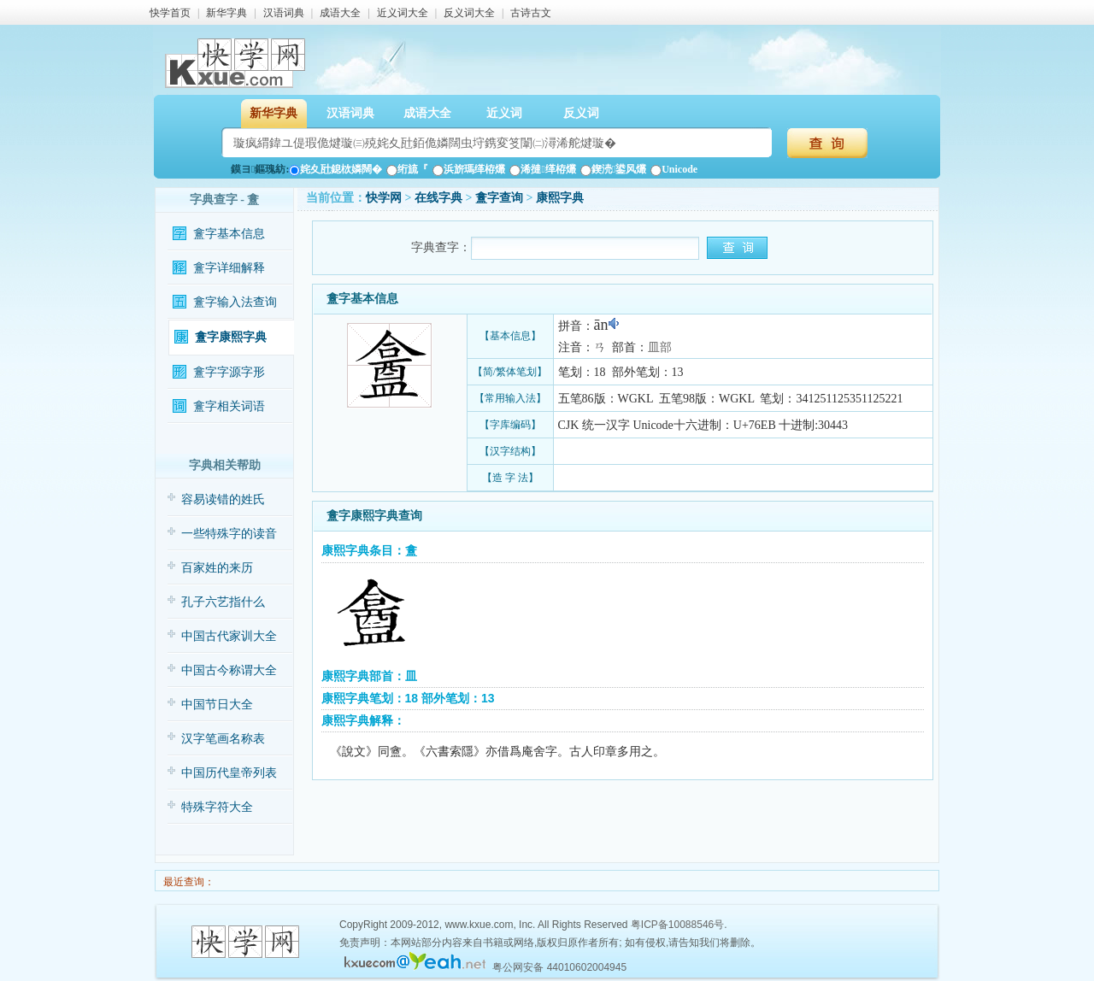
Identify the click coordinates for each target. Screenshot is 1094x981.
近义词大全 (402, 13)
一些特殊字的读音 (229, 533)
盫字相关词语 (229, 406)
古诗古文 (530, 13)
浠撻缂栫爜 (542, 169)
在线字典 (438, 197)
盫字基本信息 (229, 233)
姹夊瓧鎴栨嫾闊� (335, 169)
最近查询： (188, 882)
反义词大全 (469, 13)
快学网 (384, 197)
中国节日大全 (217, 704)
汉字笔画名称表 (223, 738)
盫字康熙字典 (231, 337)
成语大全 (340, 13)
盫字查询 (499, 197)
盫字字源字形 (229, 372)
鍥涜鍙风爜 (613, 169)
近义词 (504, 113)
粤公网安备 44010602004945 (559, 967)
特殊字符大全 (217, 807)
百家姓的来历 (217, 567)
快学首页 (170, 13)
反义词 (581, 113)
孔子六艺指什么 (223, 602)
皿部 (660, 347)
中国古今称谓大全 (229, 670)
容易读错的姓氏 (223, 499)
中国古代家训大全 (229, 636)
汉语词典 (283, 13)
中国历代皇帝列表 (229, 773)
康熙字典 (560, 197)
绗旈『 (407, 169)
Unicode (673, 169)
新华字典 (226, 13)
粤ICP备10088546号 (677, 925)
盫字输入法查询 (235, 302)
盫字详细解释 (229, 267)
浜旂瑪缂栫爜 (468, 169)
